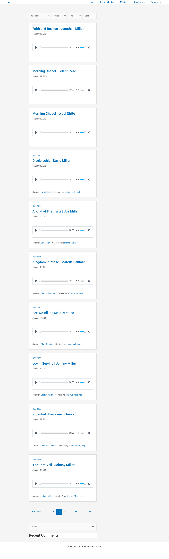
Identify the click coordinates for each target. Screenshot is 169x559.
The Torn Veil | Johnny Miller (55, 465)
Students (141, 2)
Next (91, 511)
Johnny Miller (47, 395)
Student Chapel (76, 294)
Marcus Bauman (48, 294)
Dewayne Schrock (49, 446)
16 (76, 511)
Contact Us (157, 2)
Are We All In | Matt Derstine (55, 313)
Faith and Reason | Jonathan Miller (60, 29)
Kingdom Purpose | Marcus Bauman (61, 262)
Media (128, 2)
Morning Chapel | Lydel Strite (56, 114)
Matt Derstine (47, 344)
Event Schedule (112, 2)
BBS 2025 (36, 206)
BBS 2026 (36, 155)
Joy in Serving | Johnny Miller (56, 363)
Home (98, 2)
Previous (36, 511)
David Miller (46, 192)
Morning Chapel (73, 192)
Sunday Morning (78, 446)
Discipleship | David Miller (53, 161)
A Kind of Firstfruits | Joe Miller (58, 211)
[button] (9, 2)
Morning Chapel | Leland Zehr (56, 71)
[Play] (36, 48)
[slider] (53, 47)
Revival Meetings (74, 395)
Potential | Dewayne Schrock (55, 414)
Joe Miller (45, 243)
